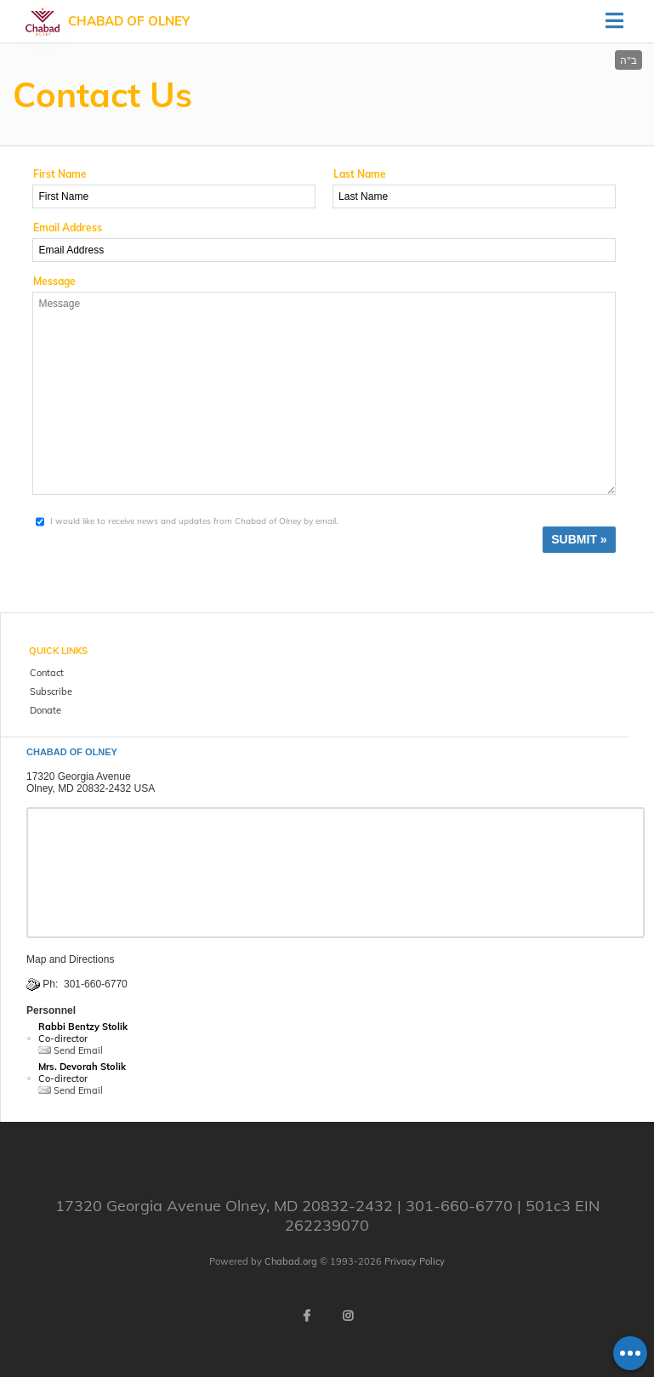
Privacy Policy (414, 1261)
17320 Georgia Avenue (78, 776)
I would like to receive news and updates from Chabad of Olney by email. (194, 520)
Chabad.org (290, 1261)
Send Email (70, 1050)
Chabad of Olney (129, 21)
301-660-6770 (96, 984)
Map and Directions (70, 959)
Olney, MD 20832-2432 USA (90, 788)
